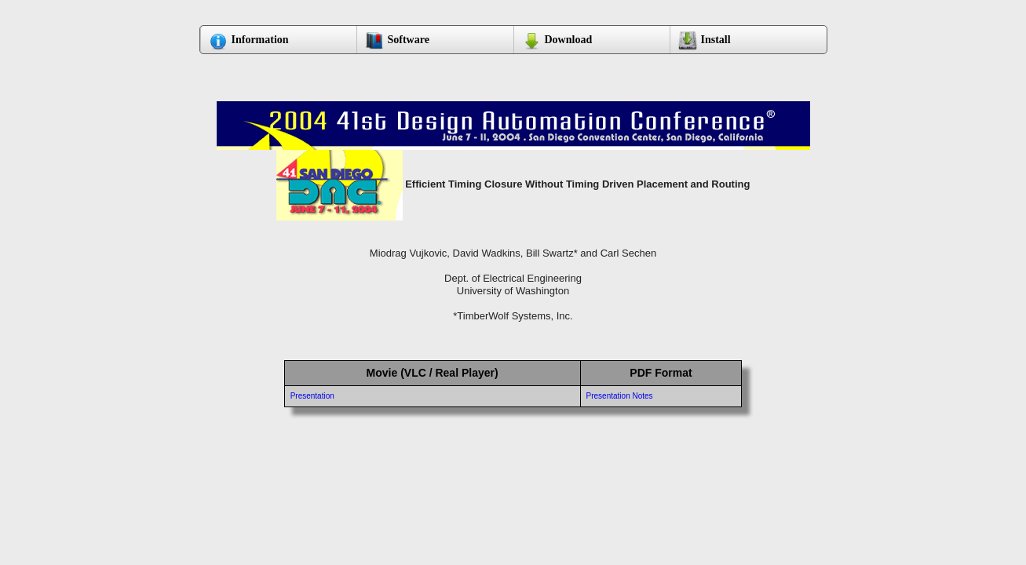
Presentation (312, 396)
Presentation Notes (619, 396)
